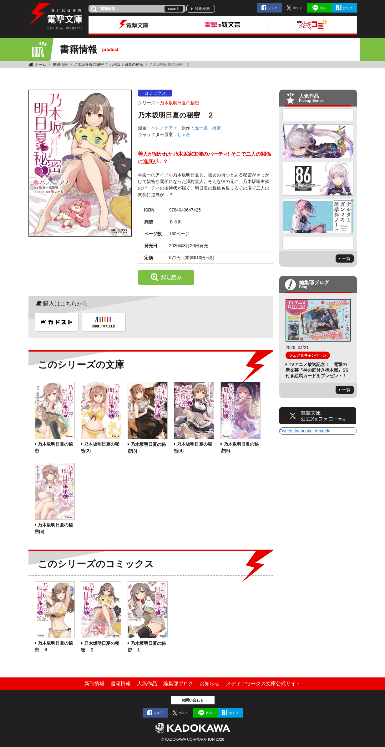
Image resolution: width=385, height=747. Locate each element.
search (173, 9)
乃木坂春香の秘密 (89, 64)
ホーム (40, 64)
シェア (272, 8)
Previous (318, 114)
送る (323, 8)
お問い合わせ (192, 700)
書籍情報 (60, 64)
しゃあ (183, 134)
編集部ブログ (178, 683)
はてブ (347, 8)
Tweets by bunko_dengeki (305, 430)
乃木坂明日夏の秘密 (126, 64)
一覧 (346, 258)
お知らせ (210, 683)
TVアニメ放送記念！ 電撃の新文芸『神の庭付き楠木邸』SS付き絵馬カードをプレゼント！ (317, 370)
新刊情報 (94, 683)
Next (318, 243)
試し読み (171, 277)
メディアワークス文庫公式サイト (263, 683)
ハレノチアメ (164, 127)
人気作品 (147, 683)
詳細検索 (202, 9)
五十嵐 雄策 (208, 127)
